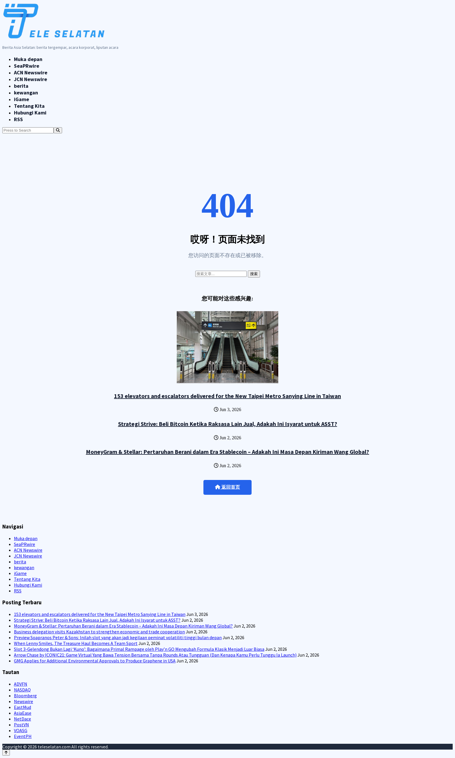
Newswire (23, 701)
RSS (18, 119)
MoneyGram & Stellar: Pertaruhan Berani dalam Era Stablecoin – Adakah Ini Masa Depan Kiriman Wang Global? (227, 451)
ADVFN (20, 684)
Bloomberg (25, 695)
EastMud (22, 707)
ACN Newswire (30, 72)
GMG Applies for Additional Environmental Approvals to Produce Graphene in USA (95, 661)
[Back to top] (6, 753)
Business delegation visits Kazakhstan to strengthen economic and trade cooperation (99, 632)
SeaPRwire (26, 65)
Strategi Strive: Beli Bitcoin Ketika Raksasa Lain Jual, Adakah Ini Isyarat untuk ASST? (227, 423)
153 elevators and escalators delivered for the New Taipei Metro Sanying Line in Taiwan (227, 395)
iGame (21, 99)
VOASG (20, 730)
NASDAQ (22, 690)
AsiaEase (22, 713)
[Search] (58, 130)
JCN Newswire (30, 79)
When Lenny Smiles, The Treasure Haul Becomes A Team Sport (76, 643)
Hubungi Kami (30, 112)
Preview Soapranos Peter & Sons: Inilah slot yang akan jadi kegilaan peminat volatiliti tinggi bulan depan (118, 637)
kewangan (26, 92)
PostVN (21, 724)
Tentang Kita (29, 106)
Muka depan (28, 59)
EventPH (23, 736)
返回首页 (227, 487)
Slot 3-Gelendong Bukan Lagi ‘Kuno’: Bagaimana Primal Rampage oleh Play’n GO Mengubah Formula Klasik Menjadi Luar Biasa (139, 649)
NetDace (22, 719)
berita (21, 86)
